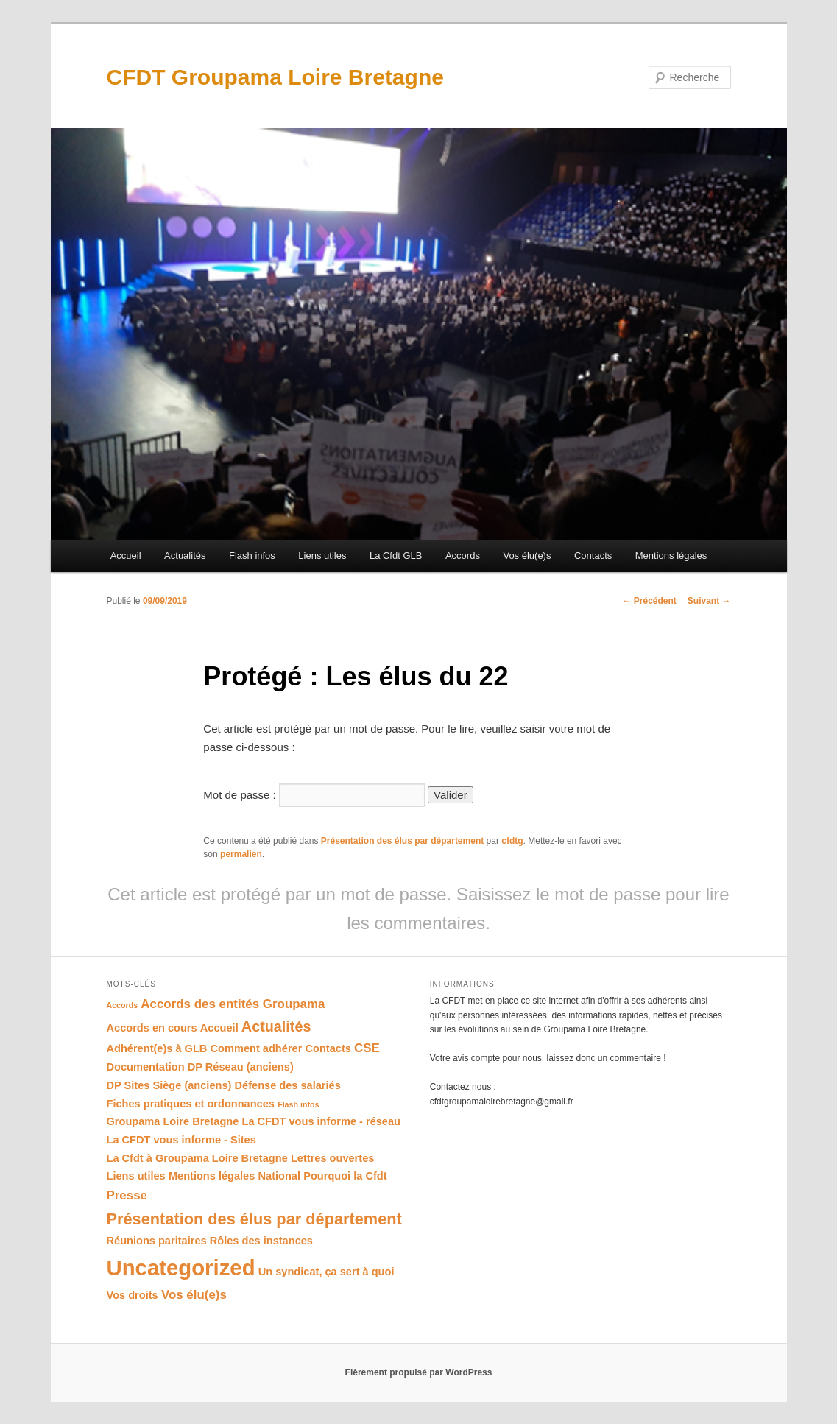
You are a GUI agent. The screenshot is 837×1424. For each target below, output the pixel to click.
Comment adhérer (257, 1048)
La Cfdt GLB (396, 555)
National (279, 1176)
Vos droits (132, 1295)
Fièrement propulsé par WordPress (418, 1372)
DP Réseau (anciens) (241, 1067)
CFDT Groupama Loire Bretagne (275, 77)
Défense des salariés (288, 1085)
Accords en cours (152, 1028)
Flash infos (252, 555)
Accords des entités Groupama (233, 1004)
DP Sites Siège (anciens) (169, 1085)
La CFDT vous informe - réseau (321, 1121)
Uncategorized (181, 1267)
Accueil (125, 555)
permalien (241, 854)
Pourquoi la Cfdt (344, 1176)
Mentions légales (671, 555)
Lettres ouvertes (332, 1158)
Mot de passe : (314, 795)
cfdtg (512, 841)
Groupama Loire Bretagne (173, 1121)
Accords (462, 555)
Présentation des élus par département (402, 841)
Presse (127, 1195)
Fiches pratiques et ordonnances (191, 1104)
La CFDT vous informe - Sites (181, 1140)
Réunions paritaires (157, 1241)
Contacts (593, 555)
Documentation (146, 1067)
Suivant (709, 601)
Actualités (184, 555)
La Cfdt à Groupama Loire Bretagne (197, 1158)
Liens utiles (322, 555)
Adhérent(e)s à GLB (157, 1048)
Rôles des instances (261, 1241)
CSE (367, 1048)
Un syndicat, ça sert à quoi (326, 1271)
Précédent (649, 601)
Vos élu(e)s (527, 555)
